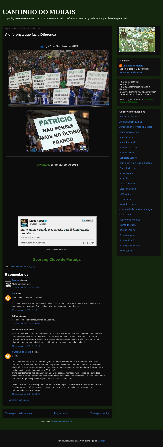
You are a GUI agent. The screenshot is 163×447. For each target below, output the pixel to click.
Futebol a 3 (124, 178)
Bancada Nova (126, 152)
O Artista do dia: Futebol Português (136, 209)
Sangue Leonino (127, 230)
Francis (15, 280)
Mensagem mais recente (18, 413)
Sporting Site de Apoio (130, 245)
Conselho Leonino (128, 168)
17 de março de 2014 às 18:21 (26, 310)
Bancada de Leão (128, 147)
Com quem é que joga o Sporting (135, 163)
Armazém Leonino (128, 142)
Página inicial (61, 413)
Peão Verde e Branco (129, 219)
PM (13, 293)
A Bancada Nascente (129, 116)
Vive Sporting (125, 250)
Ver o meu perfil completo (131, 72)
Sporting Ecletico (127, 240)
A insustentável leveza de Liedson (135, 127)
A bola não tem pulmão (130, 122)
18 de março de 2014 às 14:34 (26, 394)
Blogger (101, 441)
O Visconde (125, 214)
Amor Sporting (126, 137)
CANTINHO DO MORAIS (39, 11)
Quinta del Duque (128, 225)
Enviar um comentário (19, 400)
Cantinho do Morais (21, 352)
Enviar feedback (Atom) (63, 421)
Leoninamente (126, 199)
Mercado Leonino (127, 204)
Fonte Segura (126, 173)
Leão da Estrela (127, 183)
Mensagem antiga (99, 413)
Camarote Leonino (128, 158)
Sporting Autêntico (128, 235)
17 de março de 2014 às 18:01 (26, 288)
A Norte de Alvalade (129, 132)
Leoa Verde (125, 194)
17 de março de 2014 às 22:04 (26, 324)
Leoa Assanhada (127, 189)
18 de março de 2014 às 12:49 (26, 346)
